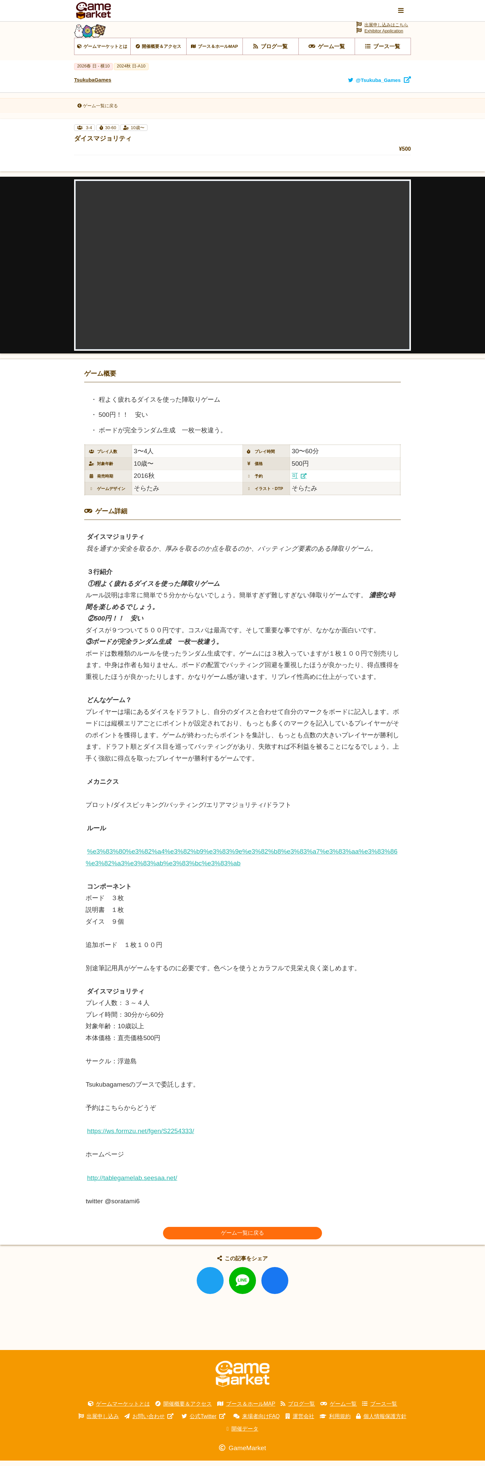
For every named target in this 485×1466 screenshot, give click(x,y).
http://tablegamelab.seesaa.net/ (132, 1183)
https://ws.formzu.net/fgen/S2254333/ (140, 1136)
